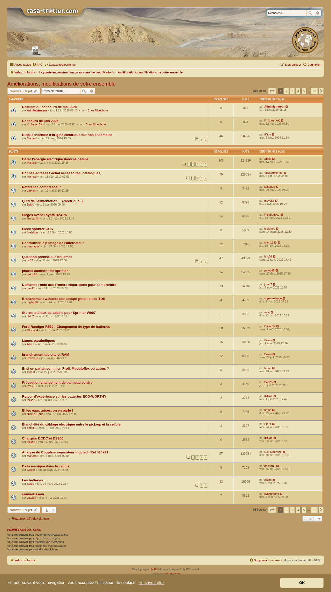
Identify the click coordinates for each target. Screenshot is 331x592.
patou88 (32, 274)
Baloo (30, 204)
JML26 (31, 316)
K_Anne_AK (34, 124)
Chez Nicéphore (98, 110)
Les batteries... (34, 480)
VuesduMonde (273, 172)
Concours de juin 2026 (40, 121)
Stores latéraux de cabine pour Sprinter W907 (59, 313)
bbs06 (268, 256)
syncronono (271, 493)
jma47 (31, 288)
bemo (268, 368)
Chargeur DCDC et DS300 (42, 438)
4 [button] (298, 91)
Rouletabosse (273, 451)
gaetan (31, 190)
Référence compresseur (41, 187)
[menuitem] (37, 65)
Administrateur (37, 110)
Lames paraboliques (38, 341)
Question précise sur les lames (47, 257)
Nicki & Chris (35, 413)
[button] (272, 91)
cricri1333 (270, 242)
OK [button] (302, 583)
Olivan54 (32, 330)
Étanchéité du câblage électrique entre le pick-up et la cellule (71, 424)
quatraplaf (33, 246)
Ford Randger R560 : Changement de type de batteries (66, 327)
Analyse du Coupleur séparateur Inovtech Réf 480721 (65, 452)
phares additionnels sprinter (45, 271)
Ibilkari (31, 399)
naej (267, 312)
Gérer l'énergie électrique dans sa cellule (55, 159)
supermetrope (273, 298)
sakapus (269, 186)
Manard (31, 138)
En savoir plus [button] (151, 582)
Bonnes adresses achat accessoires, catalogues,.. (62, 173)
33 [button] (314, 91)
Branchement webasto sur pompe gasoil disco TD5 (63, 299)
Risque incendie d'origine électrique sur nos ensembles (67, 135)
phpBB (153, 569)
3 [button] (292, 91)
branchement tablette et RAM (45, 354)
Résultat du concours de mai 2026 (49, 107)
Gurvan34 (33, 218)
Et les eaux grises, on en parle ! (47, 410)
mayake (269, 200)
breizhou (32, 232)
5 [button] (304, 91)
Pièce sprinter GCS (37, 229)
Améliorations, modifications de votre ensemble (61, 84)
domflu (31, 427)
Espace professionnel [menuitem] (60, 64)
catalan (31, 497)
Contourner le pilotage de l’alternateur (53, 243)
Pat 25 (31, 386)
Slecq (268, 158)
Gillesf (31, 372)
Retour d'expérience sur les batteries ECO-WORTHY (64, 396)
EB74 (267, 424)
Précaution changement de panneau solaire (57, 382)
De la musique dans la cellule (45, 466)
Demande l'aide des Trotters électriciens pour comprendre (69, 285)
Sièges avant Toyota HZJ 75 (44, 215)
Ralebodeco (272, 214)
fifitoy (267, 134)
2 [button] (286, 91)
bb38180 (269, 465)
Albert (30, 344)
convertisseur (33, 494)
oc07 (30, 260)
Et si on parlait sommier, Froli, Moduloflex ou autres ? (65, 368)
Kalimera (32, 358)
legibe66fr (33, 302)
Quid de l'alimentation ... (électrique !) (52, 201)
